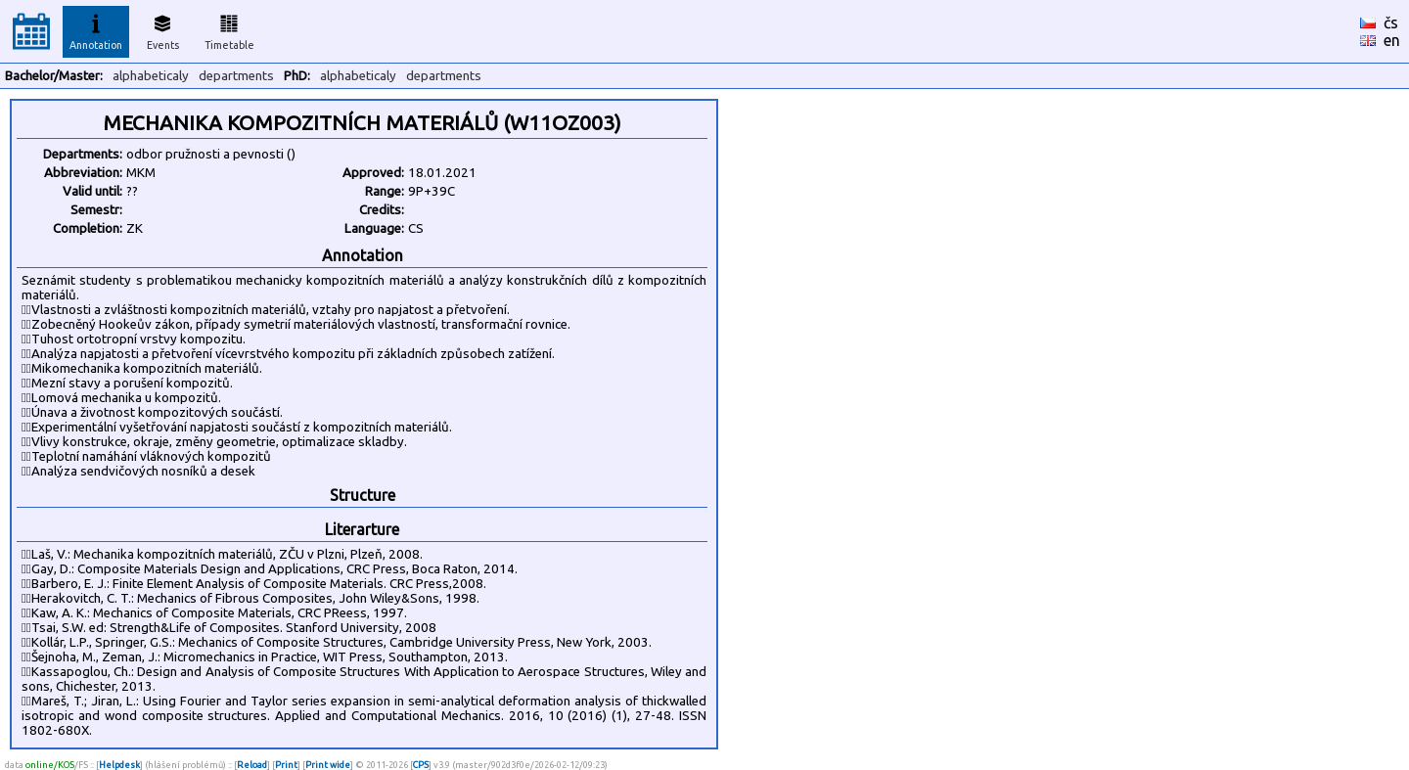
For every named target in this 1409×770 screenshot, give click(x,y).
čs (1391, 22)
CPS (421, 764)
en (1392, 40)
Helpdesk (119, 764)
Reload (252, 764)
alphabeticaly (151, 75)
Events (163, 29)
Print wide (327, 764)
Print (286, 764)
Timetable (229, 29)
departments (236, 75)
